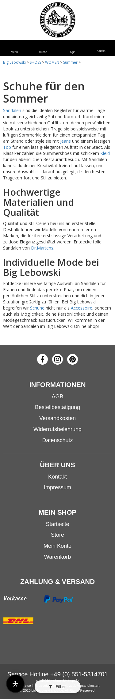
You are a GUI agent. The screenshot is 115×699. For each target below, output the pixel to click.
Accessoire (81, 308)
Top (7, 147)
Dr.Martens (42, 248)
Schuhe (37, 308)
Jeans (65, 141)
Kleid (105, 153)
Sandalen (12, 110)
